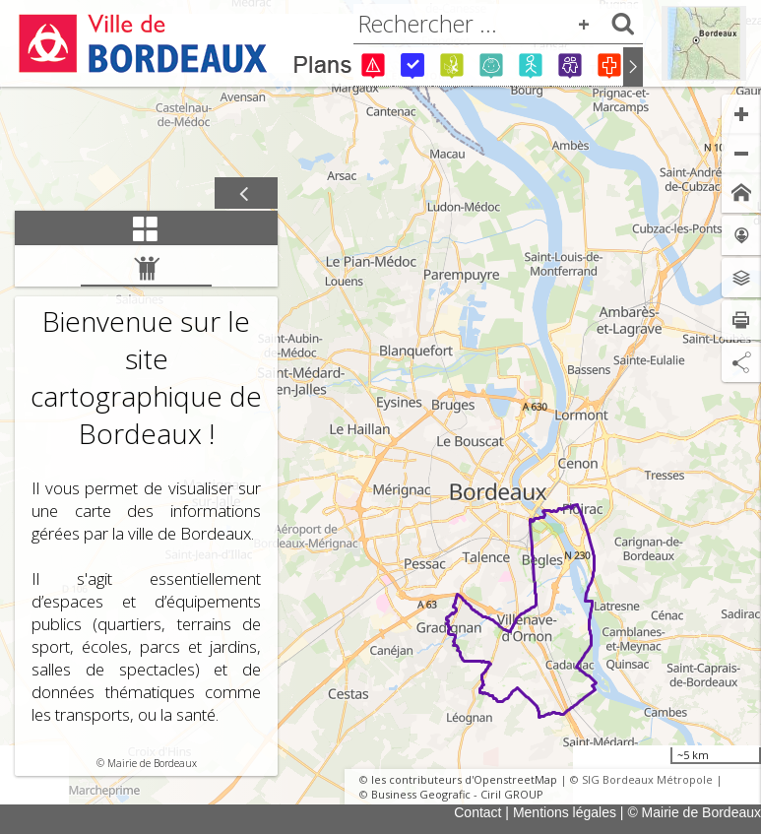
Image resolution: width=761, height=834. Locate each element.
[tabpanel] (146, 510)
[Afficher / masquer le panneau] (246, 194)
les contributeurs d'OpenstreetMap (464, 779)
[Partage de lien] (741, 362)
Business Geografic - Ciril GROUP (457, 794)
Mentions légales (564, 812)
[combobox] (498, 23)
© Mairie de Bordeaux (694, 812)
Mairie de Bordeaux (152, 763)
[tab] (146, 228)
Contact (477, 812)
